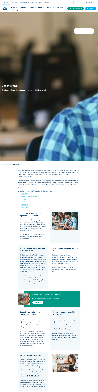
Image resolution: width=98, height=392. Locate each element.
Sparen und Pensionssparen (29, 196)
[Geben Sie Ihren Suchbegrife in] (82, 2)
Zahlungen (24, 194)
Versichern (24, 204)
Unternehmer (15, 2)
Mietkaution (24, 207)
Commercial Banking (35, 2)
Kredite (23, 202)
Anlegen (23, 199)
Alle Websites (46, 2)
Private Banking (24, 2)
